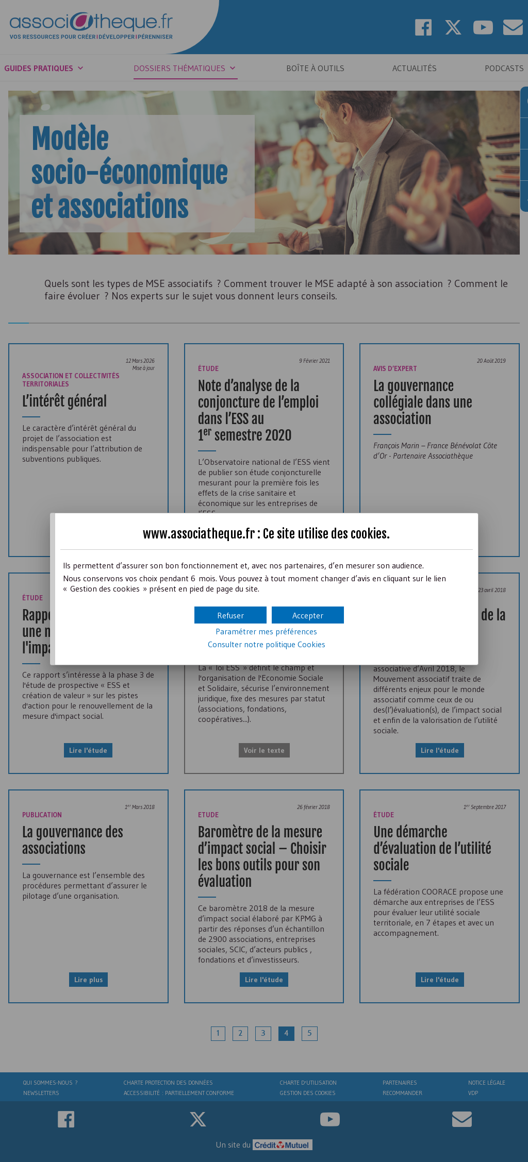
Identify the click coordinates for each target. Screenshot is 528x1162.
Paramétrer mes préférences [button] (266, 631)
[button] (308, 615)
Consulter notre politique (266, 644)
